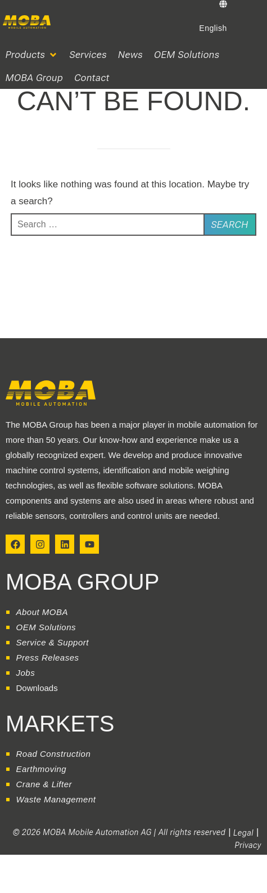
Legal (243, 832)
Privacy (248, 845)
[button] (32, 54)
